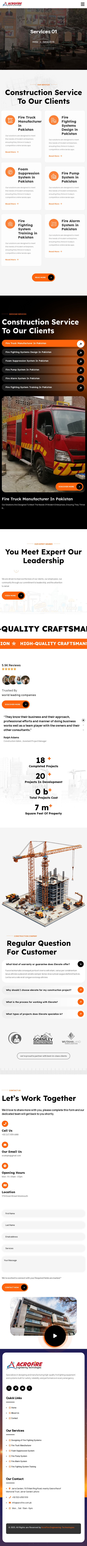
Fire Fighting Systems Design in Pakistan (28, 352)
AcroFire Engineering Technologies (57, 1527)
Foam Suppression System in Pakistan (26, 360)
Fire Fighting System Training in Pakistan (28, 387)
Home (35, 42)
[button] (16, 570)
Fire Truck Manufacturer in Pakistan (25, 343)
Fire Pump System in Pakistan (22, 369)
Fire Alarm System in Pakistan (22, 378)
